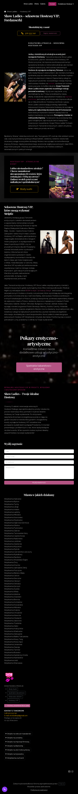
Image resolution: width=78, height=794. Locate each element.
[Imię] (39, 451)
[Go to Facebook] (69, 771)
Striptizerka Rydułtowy (13, 554)
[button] (4, 789)
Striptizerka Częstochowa (14, 536)
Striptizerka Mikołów (12, 515)
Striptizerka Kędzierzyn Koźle (16, 655)
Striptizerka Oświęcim (13, 618)
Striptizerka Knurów (12, 565)
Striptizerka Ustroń (11, 576)
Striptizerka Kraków (12, 610)
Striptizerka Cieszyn (12, 581)
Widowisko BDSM (15, 697)
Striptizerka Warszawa (13, 663)
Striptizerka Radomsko (13, 538)
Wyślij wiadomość (39, 483)
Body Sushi (13, 689)
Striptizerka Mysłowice (13, 520)
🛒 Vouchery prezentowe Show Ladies (17, 705)
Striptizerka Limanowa (13, 644)
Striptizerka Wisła (11, 591)
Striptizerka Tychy (11, 504)
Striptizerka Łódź (11, 660)
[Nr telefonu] (39, 462)
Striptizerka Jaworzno (13, 621)
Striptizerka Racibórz (12, 557)
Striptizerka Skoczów (12, 578)
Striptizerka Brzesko (12, 652)
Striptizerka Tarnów (12, 650)
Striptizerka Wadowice (13, 631)
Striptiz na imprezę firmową (17, 742)
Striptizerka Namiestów (13, 658)
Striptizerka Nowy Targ (13, 639)
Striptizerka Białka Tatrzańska (16, 636)
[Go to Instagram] (72, 771)
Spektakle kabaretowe (17, 693)
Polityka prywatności (39, 790)
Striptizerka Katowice (12, 499)
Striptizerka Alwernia (12, 615)
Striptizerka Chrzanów (13, 613)
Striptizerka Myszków (13, 546)
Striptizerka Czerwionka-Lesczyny (18, 552)
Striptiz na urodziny (14, 738)
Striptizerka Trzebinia (12, 623)
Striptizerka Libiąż (11, 507)
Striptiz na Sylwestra (15, 754)
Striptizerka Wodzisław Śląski (16, 560)
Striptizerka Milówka (12, 607)
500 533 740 (28, 33)
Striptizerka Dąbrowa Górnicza (16, 523)
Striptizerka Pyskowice (13, 528)
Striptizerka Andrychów (13, 628)
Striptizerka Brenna (12, 599)
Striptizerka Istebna (12, 594)
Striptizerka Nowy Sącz (13, 642)
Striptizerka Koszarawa (13, 605)
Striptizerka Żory (11, 562)
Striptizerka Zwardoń (12, 597)
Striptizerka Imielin (11, 509)
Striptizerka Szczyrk (12, 586)
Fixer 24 (61, 784)
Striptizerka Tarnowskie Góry (16, 533)
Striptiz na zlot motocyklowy (18, 750)
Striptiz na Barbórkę (14, 746)
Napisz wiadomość (50, 33)
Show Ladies (12, 11)
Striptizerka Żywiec (12, 589)
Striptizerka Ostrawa (12, 584)
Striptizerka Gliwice (12, 525)
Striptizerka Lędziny (12, 512)
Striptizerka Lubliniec (12, 541)
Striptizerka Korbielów (13, 602)
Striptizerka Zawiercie (13, 544)
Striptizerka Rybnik (12, 549)
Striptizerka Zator (11, 626)
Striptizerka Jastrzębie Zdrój (15, 568)
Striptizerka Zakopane (13, 634)
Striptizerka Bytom (11, 501)
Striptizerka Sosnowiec (13, 517)
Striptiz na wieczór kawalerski (18, 734)
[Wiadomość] (39, 472)
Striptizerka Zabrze (12, 531)
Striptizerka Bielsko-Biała (14, 573)
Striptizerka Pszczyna (13, 570)
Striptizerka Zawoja (12, 647)
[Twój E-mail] (39, 457)
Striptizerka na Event (15, 758)
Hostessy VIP (13, 701)
